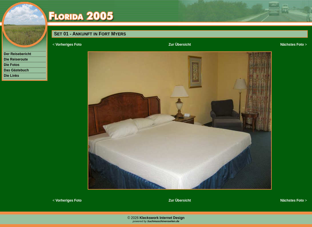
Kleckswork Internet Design (161, 218)
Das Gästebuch (16, 70)
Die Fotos (11, 65)
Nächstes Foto (292, 45)
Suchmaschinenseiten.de (163, 221)
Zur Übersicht (180, 45)
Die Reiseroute (16, 59)
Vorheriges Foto (68, 45)
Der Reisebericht (17, 54)
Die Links (11, 76)
